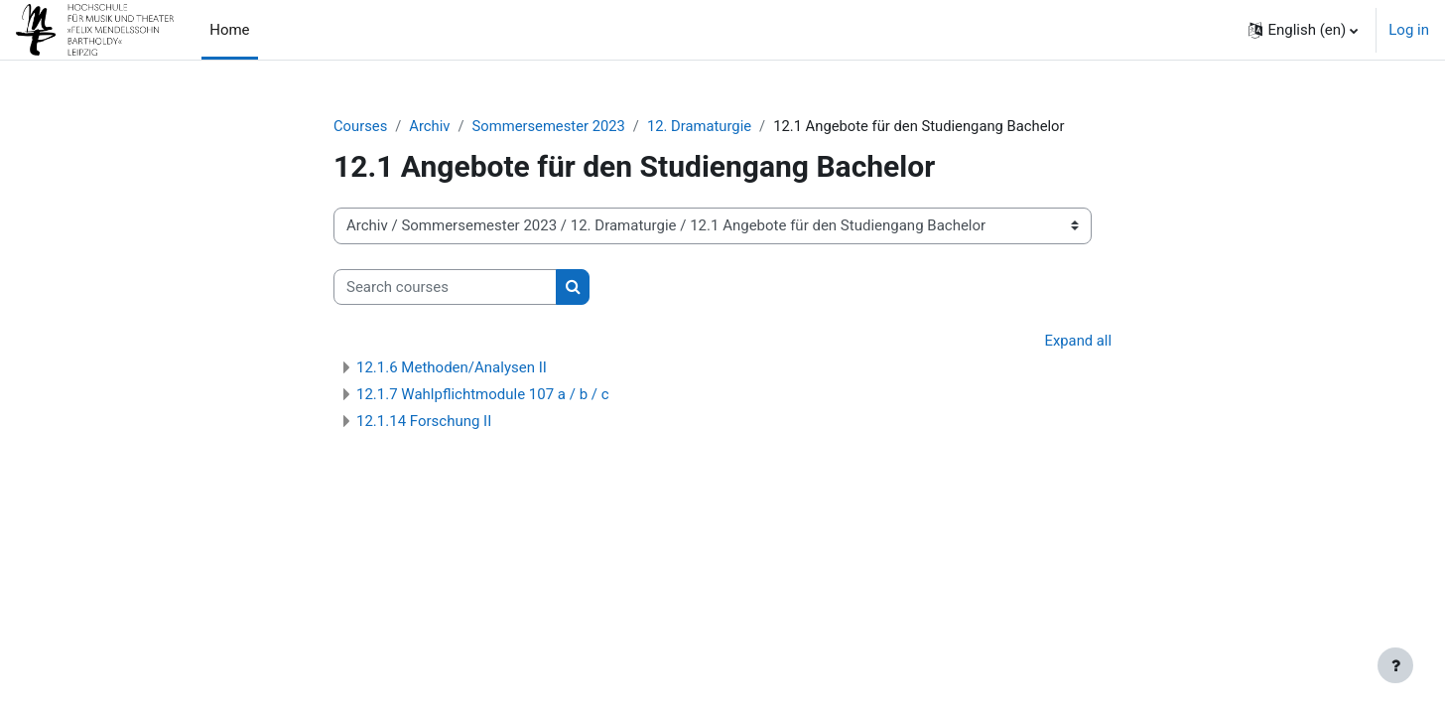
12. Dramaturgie (704, 126)
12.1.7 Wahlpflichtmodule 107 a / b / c (482, 395)
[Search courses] (445, 287)
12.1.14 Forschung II (423, 422)
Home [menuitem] (229, 30)
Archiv (431, 126)
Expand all (1078, 342)
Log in (1408, 30)
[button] (1303, 30)
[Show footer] (1395, 665)
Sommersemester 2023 (551, 126)
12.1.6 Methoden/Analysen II (451, 368)
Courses (360, 126)
